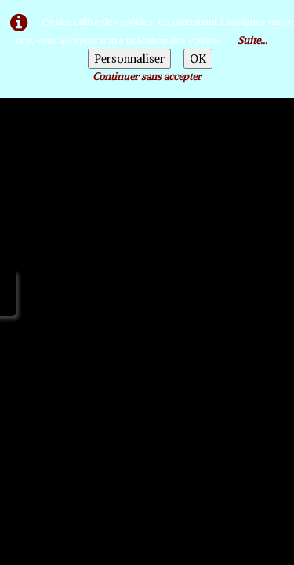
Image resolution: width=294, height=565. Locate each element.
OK (198, 59)
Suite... (252, 40)
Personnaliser (129, 59)
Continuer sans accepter (147, 76)
